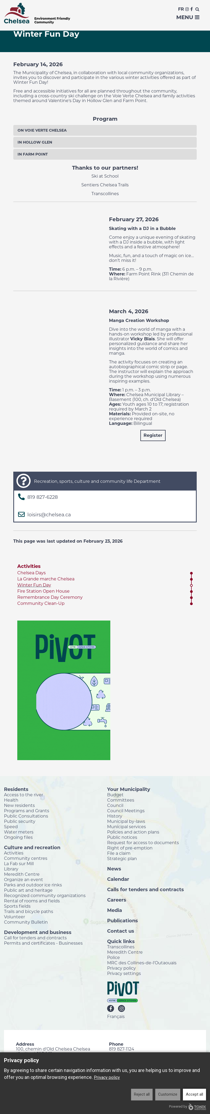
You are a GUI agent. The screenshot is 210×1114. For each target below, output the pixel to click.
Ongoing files (18, 837)
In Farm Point (33, 154)
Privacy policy (121, 968)
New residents (19, 805)
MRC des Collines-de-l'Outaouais (142, 962)
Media (114, 910)
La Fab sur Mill (19, 863)
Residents (16, 789)
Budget (115, 794)
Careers (116, 899)
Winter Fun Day (34, 585)
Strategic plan (122, 858)
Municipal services (126, 826)
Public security (19, 821)
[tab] (105, 130)
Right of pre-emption (130, 847)
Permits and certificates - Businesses (43, 943)
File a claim (119, 853)
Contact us (120, 930)
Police (113, 957)
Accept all (194, 1094)
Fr (181, 9)
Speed (11, 826)
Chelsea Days (31, 572)
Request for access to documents (143, 842)
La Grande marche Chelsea (45, 578)
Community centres (25, 858)
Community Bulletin (26, 922)
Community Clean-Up (41, 603)
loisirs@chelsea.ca (49, 515)
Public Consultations (26, 816)
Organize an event (23, 879)
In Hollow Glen (35, 142)
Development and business (38, 932)
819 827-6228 (42, 497)
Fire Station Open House (43, 591)
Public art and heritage (28, 890)
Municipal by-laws (126, 821)
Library (11, 868)
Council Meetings (126, 810)
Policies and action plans (133, 832)
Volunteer (14, 916)
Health (11, 800)
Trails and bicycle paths (28, 911)
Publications (122, 920)
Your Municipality (128, 789)
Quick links (121, 941)
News (114, 868)
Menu (187, 17)
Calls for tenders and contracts (145, 889)
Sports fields (17, 906)
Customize (167, 1094)
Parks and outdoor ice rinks (33, 884)
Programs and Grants (26, 810)
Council (115, 805)
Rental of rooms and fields (32, 900)
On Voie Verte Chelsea (42, 130)
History (114, 816)
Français (116, 1016)
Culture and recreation (32, 847)
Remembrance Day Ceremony (50, 597)
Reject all (142, 1094)
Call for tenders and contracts (35, 937)
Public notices (122, 837)
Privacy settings (124, 973)
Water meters (18, 832)
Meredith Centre (22, 874)
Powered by (187, 1106)
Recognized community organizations (45, 895)
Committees (120, 800)
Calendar (118, 879)
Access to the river (23, 794)
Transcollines (121, 946)
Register (153, 435)
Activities (29, 566)
